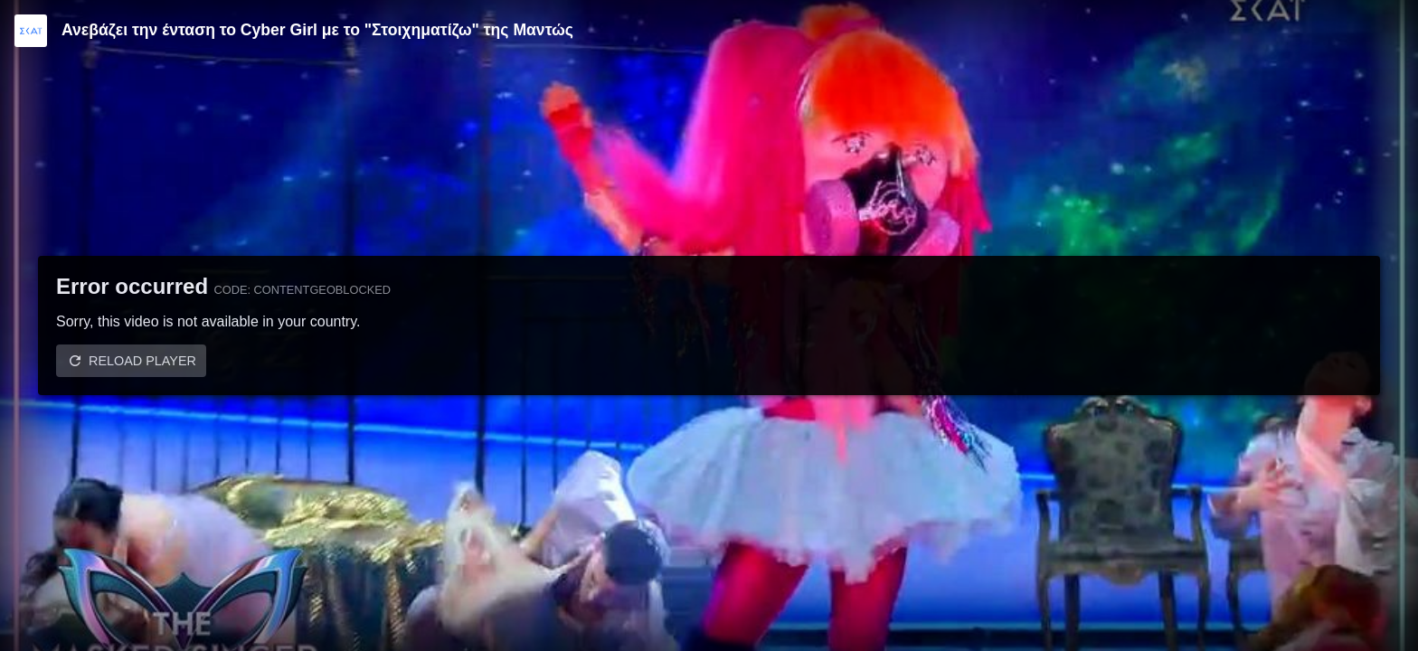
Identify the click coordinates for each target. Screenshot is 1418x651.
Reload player (142, 361)
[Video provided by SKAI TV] (30, 30)
